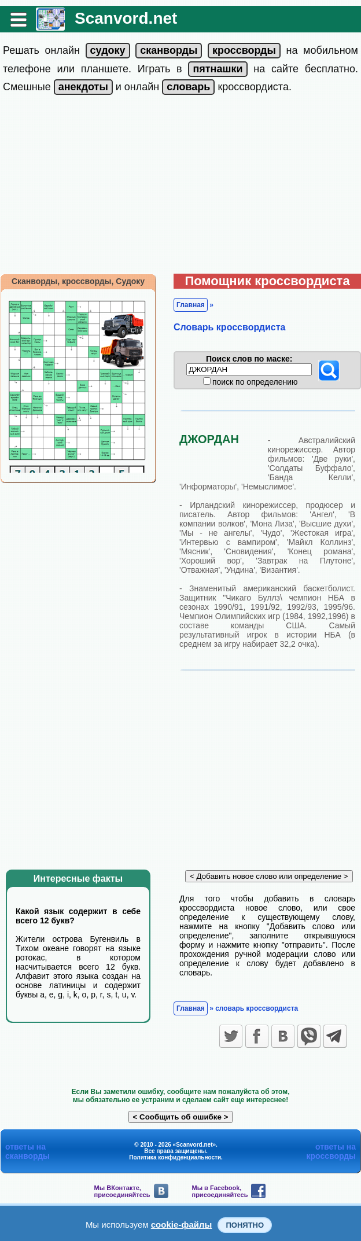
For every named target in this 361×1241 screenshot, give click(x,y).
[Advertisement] (181, 187)
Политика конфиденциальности (175, 1157)
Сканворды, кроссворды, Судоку (78, 281)
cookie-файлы (181, 1224)
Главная (190, 305)
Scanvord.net (126, 18)
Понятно (245, 1225)
